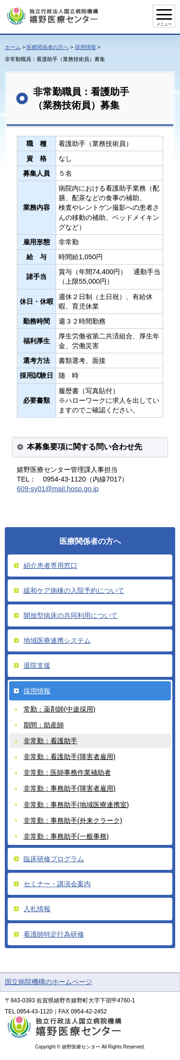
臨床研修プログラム (54, 859)
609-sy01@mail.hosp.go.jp (58, 489)
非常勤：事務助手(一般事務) (66, 836)
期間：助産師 (44, 725)
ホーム (13, 47)
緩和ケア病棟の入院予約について (74, 590)
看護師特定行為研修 (54, 934)
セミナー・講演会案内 (57, 884)
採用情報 (85, 47)
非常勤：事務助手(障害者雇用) (70, 788)
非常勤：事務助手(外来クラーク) (73, 820)
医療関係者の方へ (47, 47)
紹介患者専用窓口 (50, 565)
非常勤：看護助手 (50, 741)
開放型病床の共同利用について (71, 615)
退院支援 (37, 665)
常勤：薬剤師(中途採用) (60, 709)
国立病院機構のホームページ (48, 982)
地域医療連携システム (57, 640)
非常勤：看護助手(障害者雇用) (70, 756)
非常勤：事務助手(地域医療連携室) (76, 804)
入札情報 (37, 909)
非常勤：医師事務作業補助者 (67, 772)
